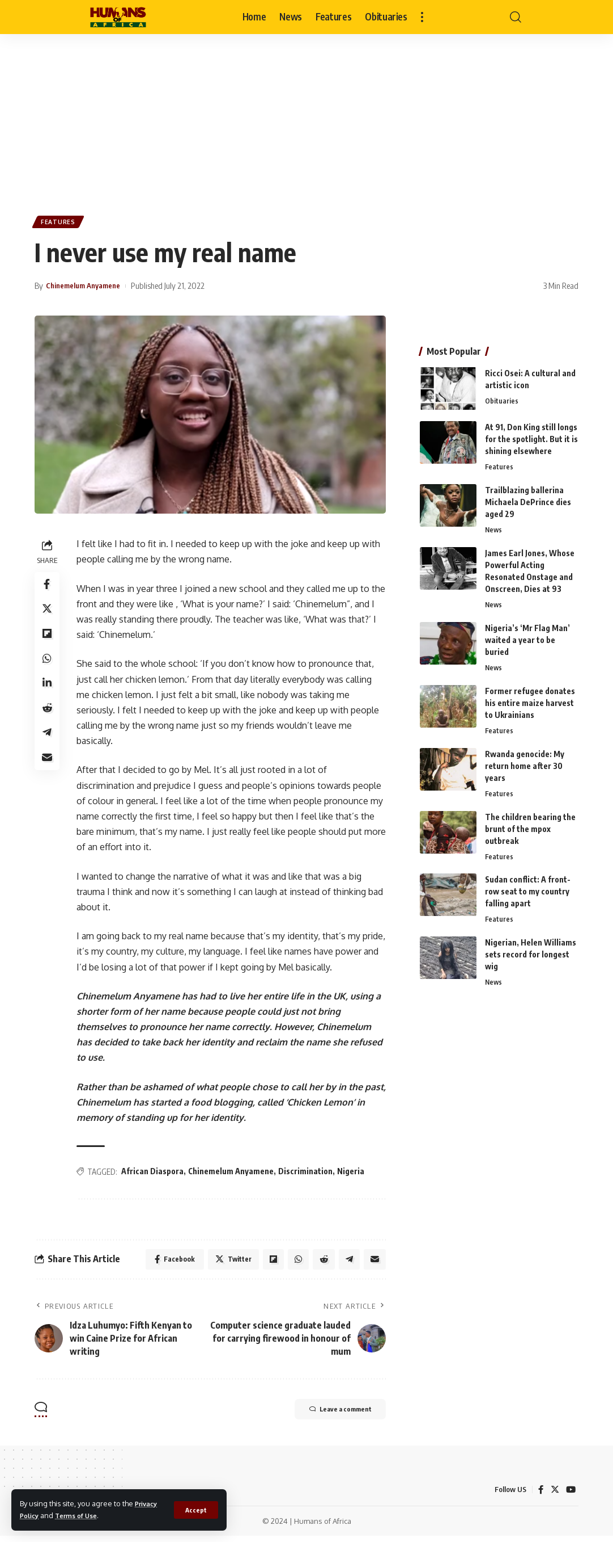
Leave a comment (329, 1416)
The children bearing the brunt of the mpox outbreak (530, 827)
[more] (422, 17)
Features (60, 223)
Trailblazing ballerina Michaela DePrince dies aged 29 (528, 497)
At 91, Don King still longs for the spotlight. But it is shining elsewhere (531, 434)
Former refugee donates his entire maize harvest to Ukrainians (530, 700)
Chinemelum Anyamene (233, 1174)
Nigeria (353, 1174)
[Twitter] (554, 1495)
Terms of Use (81, 1515)
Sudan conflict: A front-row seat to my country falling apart (528, 891)
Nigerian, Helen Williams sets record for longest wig (530, 955)
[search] (515, 17)
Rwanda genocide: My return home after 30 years (524, 763)
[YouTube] (570, 1495)
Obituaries (501, 396)
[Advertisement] (306, 119)
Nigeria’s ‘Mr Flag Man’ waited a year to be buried (527, 636)
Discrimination (307, 1174)
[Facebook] (540, 1495)
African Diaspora (155, 1174)
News (494, 525)
